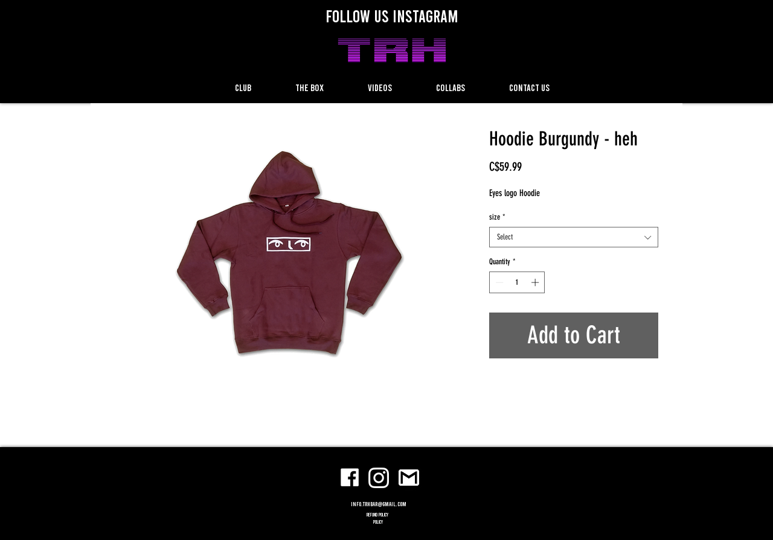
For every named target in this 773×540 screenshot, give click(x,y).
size (497, 216)
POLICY (378, 522)
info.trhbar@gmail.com (378, 503)
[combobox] (573, 237)
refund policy (378, 515)
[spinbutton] (517, 282)
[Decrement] (498, 282)
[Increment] (536, 282)
